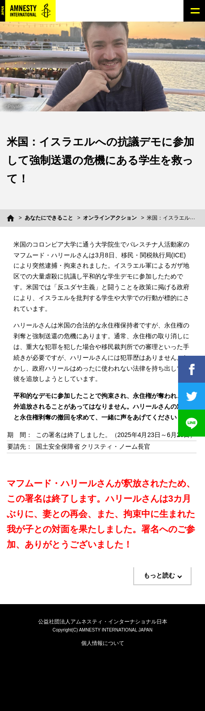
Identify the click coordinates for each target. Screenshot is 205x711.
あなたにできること (49, 218)
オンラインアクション (110, 218)
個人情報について (102, 643)
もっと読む (159, 575)
